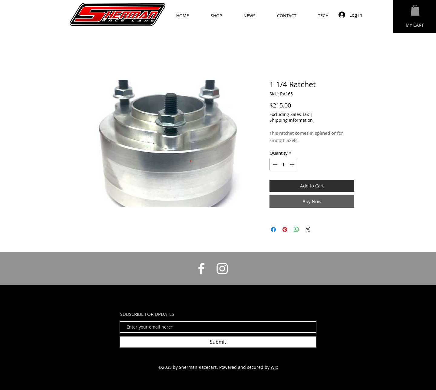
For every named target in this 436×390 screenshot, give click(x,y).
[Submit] (218, 342)
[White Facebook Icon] (201, 268)
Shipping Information (291, 120)
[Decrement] (274, 164)
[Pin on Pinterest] (285, 229)
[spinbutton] (284, 164)
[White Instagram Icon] (222, 268)
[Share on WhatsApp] (296, 229)
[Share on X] (308, 229)
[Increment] (293, 164)
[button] (415, 10)
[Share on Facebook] (273, 229)
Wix (274, 367)
